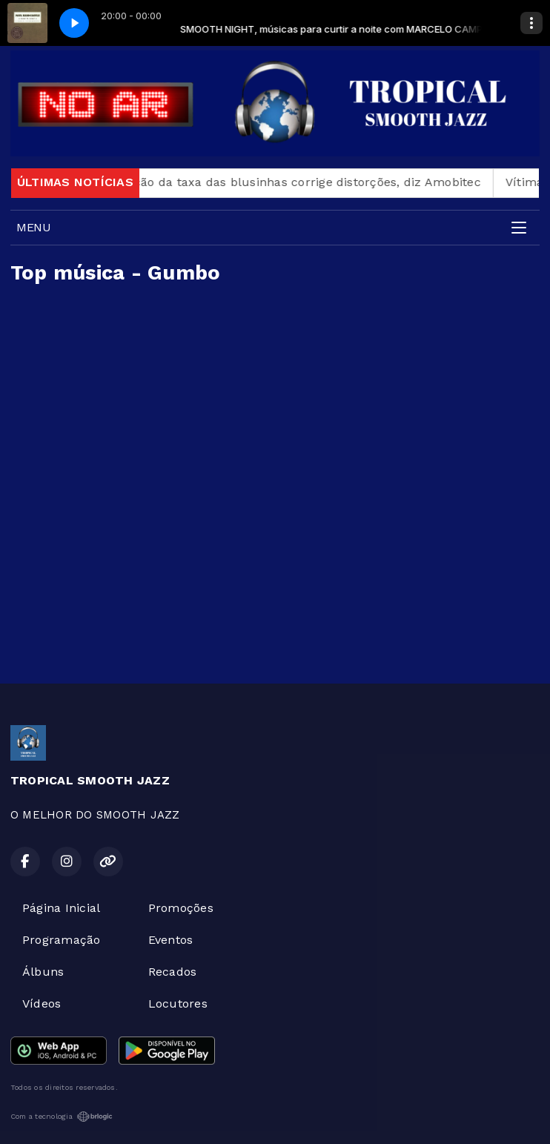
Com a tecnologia (61, 1116)
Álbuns (43, 972)
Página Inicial (61, 908)
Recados (172, 972)
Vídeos (41, 1003)
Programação (61, 940)
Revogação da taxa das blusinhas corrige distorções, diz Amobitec (294, 182)
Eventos (170, 940)
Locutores (178, 1003)
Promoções (180, 908)
